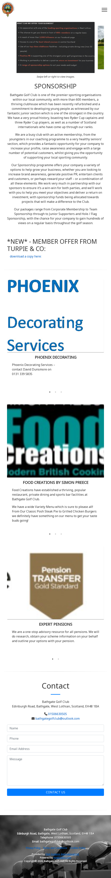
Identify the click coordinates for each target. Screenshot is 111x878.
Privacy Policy (33, 848)
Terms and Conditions (55, 848)
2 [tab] (55, 392)
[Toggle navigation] (104, 9)
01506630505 (57, 714)
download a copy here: (25, 256)
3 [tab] (61, 392)
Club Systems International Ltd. (62, 854)
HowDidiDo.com (62, 857)
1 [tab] (50, 392)
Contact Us (55, 792)
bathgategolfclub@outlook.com (57, 718)
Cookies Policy (77, 848)
